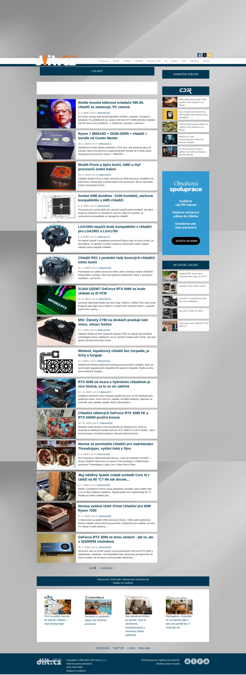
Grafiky (126, 61)
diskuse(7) (105, 392)
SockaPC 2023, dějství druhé (192, 286)
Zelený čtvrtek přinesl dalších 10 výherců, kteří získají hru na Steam (193, 127)
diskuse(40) (105, 267)
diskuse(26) (104, 112)
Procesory (104, 61)
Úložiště (139, 61)
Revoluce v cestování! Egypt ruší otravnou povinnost (97, 620)
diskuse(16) (105, 547)
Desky (116, 61)
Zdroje (206, 61)
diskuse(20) (104, 330)
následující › (107, 568)
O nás (131, 648)
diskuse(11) (105, 143)
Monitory (194, 61)
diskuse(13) (104, 236)
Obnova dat (128, 579)
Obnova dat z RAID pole (109, 579)
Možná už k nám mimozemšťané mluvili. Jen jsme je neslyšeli (191, 139)
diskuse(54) (106, 423)
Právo (174, 61)
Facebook (103, 648)
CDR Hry (185, 90)
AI (166, 61)
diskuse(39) (104, 485)
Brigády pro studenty (123, 583)
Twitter (118, 648)
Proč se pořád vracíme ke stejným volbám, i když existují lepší (57, 620)
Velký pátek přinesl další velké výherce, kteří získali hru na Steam (192, 102)
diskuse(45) (104, 205)
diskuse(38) (105, 516)
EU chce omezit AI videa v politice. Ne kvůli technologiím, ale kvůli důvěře (192, 152)
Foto (184, 61)
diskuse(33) (104, 361)
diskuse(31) (105, 299)
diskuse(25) (105, 174)
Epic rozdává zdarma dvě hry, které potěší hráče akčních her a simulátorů (193, 115)
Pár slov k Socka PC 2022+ (191, 311)
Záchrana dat (142, 579)
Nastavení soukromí (76, 671)
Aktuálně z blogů (185, 265)
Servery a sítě (153, 61)
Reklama (144, 648)
